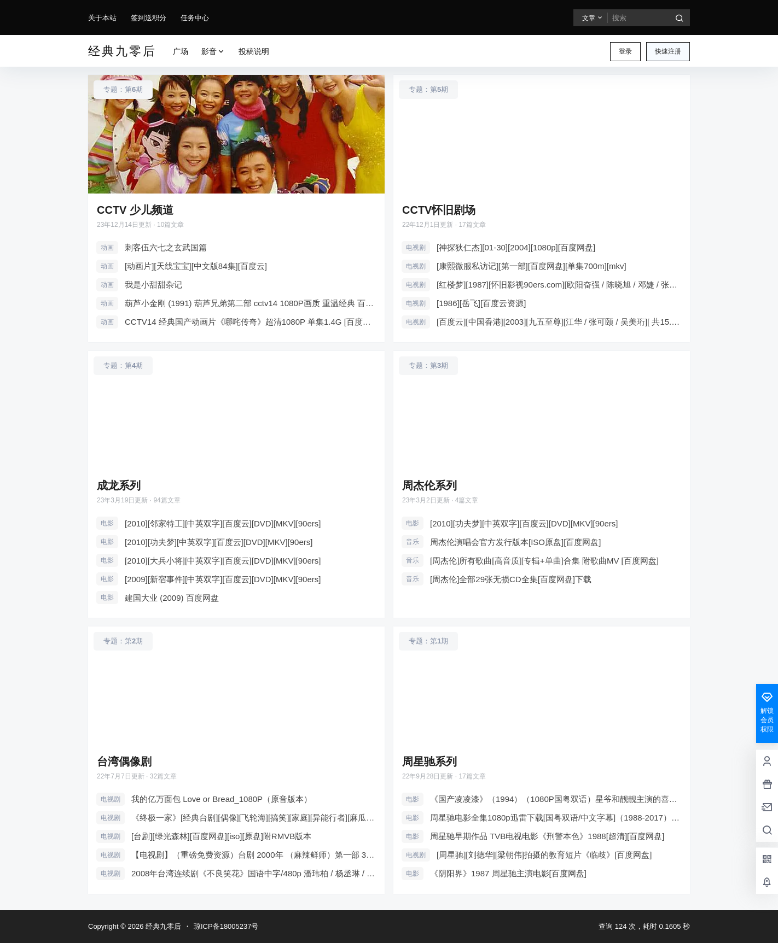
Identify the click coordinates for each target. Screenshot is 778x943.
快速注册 (668, 51)
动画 (107, 247)
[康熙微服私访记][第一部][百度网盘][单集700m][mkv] (531, 266)
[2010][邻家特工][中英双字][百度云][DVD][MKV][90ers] (223, 523)
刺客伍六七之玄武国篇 (166, 247)
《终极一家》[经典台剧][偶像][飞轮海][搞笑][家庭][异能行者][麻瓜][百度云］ (253, 817)
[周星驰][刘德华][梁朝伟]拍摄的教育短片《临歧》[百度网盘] (544, 854)
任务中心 (195, 18)
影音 (213, 51)
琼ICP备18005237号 (226, 926)
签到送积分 (148, 18)
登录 (625, 51)
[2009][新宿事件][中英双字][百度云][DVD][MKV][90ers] (223, 579)
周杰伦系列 (429, 485)
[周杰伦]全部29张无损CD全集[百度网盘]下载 (510, 579)
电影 (107, 523)
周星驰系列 (429, 761)
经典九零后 (162, 926)
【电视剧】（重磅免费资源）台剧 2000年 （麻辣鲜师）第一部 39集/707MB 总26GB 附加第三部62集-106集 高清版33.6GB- (253, 854)
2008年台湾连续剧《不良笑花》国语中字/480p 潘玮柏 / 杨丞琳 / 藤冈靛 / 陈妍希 (253, 873)
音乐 (412, 542)
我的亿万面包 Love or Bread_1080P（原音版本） (221, 799)
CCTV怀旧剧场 (438, 210)
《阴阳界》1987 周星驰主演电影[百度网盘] (508, 873)
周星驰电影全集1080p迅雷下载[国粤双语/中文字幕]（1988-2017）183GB (556, 817)
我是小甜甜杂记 (153, 284)
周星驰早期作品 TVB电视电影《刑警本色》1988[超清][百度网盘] (547, 836)
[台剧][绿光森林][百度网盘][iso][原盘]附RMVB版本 (221, 836)
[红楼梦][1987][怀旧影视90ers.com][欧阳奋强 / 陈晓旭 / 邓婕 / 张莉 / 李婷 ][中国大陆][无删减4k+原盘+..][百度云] (559, 284)
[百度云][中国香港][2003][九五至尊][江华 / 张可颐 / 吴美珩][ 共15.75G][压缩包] (559, 321)
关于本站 (102, 18)
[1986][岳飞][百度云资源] (481, 303)
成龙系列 (119, 485)
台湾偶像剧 (124, 761)
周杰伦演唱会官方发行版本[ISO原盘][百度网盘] (515, 542)
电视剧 (416, 247)
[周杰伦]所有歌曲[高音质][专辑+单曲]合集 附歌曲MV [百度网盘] (544, 560)
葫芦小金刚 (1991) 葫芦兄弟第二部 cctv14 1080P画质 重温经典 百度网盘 (250, 303)
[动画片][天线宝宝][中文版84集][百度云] (196, 266)
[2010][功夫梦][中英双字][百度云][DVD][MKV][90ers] (218, 542)
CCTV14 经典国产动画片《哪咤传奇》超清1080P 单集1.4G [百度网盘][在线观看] (250, 321)
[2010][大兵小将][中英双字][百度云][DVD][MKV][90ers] (223, 560)
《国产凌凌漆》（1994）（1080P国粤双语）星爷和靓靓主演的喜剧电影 (556, 799)
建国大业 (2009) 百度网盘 (172, 597)
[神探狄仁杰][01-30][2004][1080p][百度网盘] (516, 247)
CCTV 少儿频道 (135, 210)
